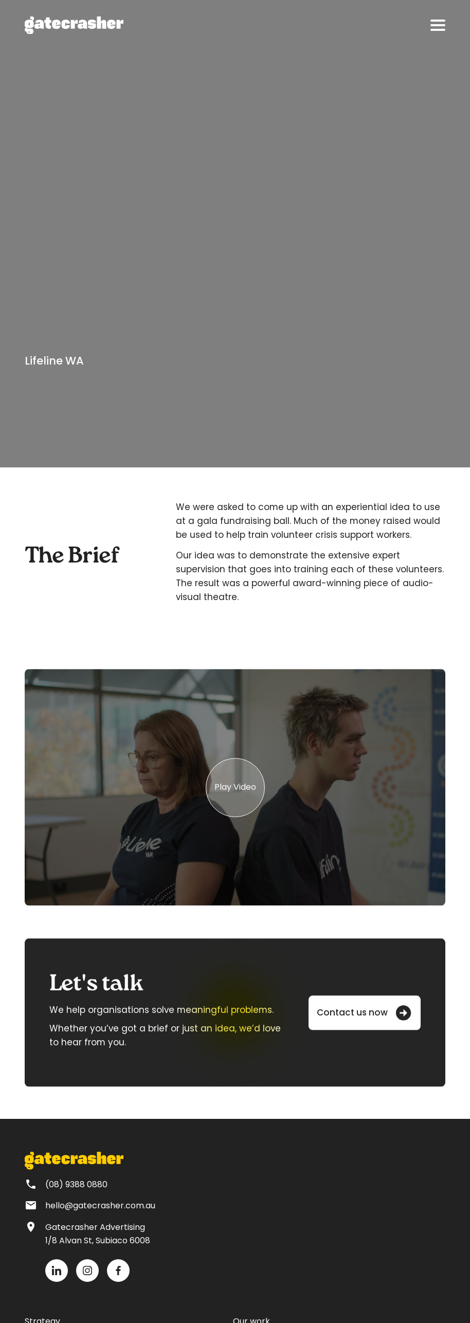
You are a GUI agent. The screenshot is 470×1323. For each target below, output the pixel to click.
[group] (235, 793)
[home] (74, 25)
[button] (437, 25)
